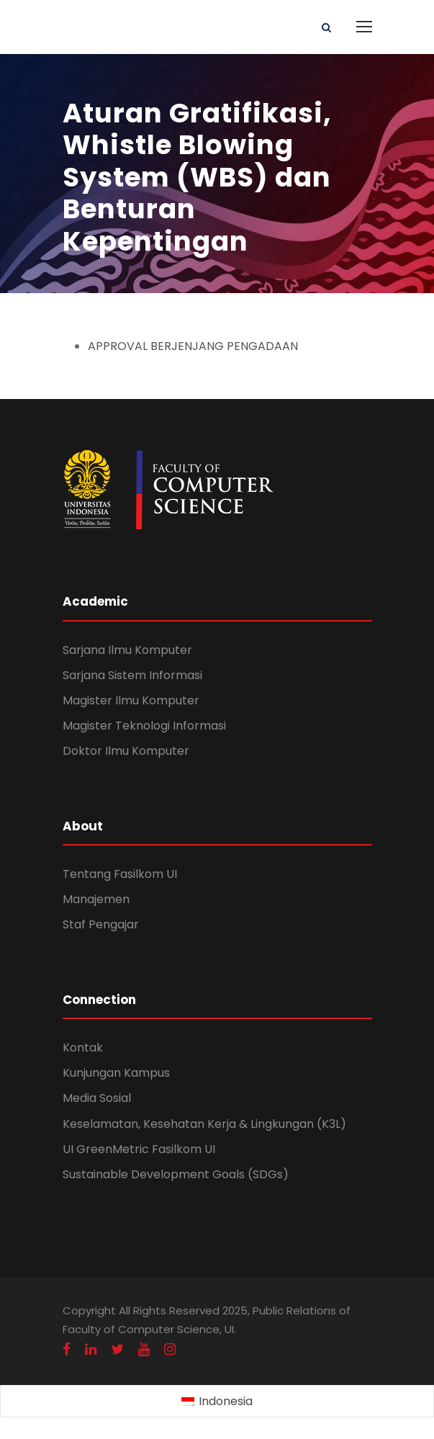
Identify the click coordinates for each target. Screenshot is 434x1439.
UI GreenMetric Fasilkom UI (139, 1149)
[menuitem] (217, 1401)
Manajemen (96, 899)
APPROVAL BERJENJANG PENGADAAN (193, 346)
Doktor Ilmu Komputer (126, 751)
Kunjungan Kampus (116, 1072)
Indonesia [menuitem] (226, 1401)
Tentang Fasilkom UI (120, 874)
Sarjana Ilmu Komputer (127, 650)
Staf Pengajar (101, 924)
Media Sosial (97, 1098)
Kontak (83, 1047)
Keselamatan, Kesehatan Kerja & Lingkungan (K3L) (204, 1124)
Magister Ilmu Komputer (131, 700)
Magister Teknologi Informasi (144, 725)
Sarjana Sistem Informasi (132, 675)
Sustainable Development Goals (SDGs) (176, 1174)
